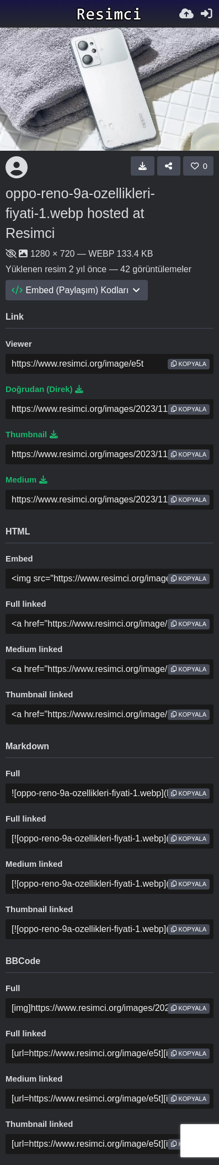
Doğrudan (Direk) (44, 389)
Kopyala (188, 364)
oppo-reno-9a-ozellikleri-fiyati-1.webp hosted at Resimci (80, 213)
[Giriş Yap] (206, 14)
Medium (26, 479)
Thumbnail (32, 434)
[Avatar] (17, 167)
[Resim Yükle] (186, 14)
